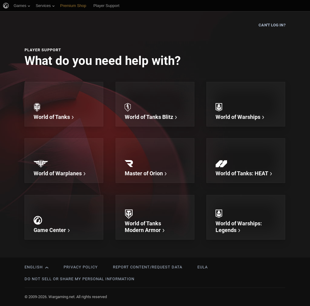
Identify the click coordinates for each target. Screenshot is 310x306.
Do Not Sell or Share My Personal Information (79, 279)
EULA (202, 267)
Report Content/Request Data (147, 267)
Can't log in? (272, 25)
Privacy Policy (81, 267)
